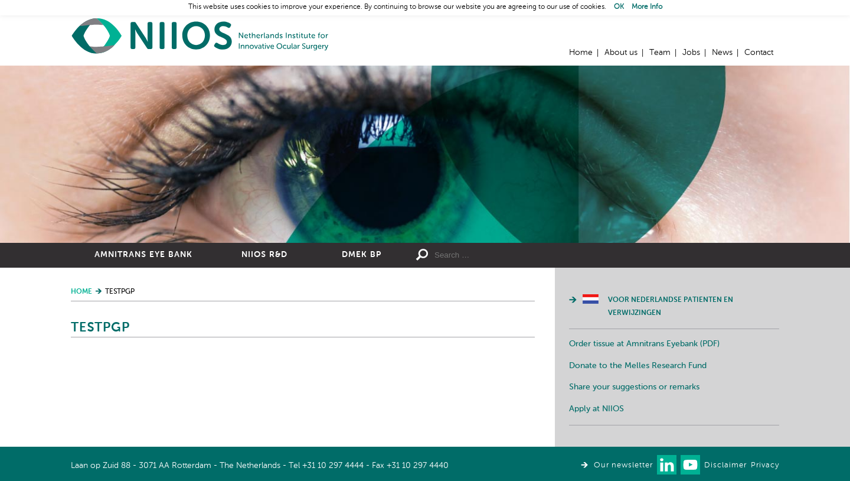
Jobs (691, 52)
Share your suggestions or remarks (634, 387)
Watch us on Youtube (690, 464)
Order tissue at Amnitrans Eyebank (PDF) (644, 344)
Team (660, 52)
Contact (758, 52)
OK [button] (619, 7)
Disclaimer (725, 465)
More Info (647, 7)
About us (621, 52)
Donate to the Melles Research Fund (638, 366)
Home (201, 36)
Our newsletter (623, 465)
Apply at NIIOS (596, 409)
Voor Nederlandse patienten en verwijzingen (670, 307)
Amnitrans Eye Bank (143, 255)
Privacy (765, 465)
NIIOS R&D (264, 255)
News (722, 52)
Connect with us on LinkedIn (666, 464)
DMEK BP (361, 255)
